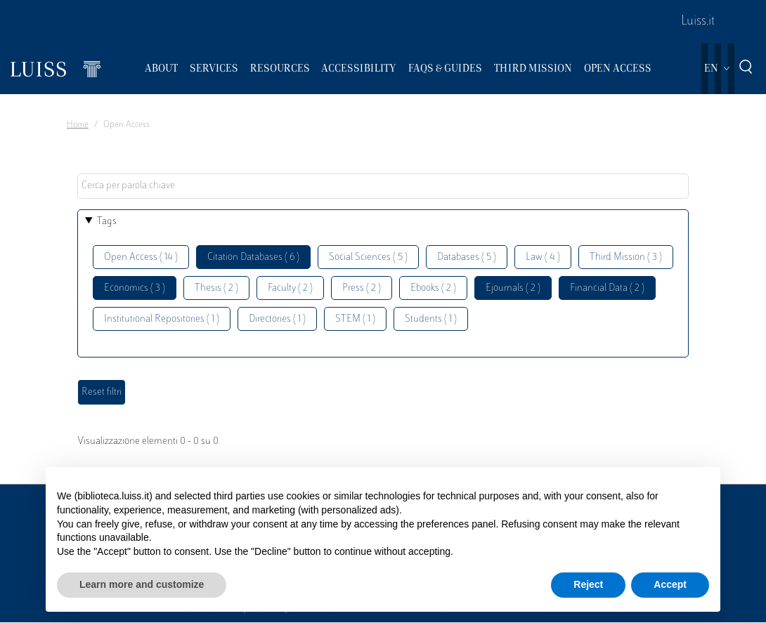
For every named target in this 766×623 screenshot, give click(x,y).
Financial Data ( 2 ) (607, 288)
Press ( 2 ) (361, 288)
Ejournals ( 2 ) (513, 288)
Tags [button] (107, 221)
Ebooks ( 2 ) (433, 288)
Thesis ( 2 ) (216, 288)
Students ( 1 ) (431, 319)
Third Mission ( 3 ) (626, 257)
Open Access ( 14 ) (141, 257)
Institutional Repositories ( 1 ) (161, 319)
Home (78, 125)
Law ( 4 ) (543, 257)
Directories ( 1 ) (277, 319)
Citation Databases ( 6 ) (253, 257)
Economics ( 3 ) (134, 288)
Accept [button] (670, 584)
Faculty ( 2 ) (290, 288)
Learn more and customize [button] (141, 584)
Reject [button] (588, 584)
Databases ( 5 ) (466, 257)
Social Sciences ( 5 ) (368, 257)
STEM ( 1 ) (355, 319)
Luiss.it (698, 21)
